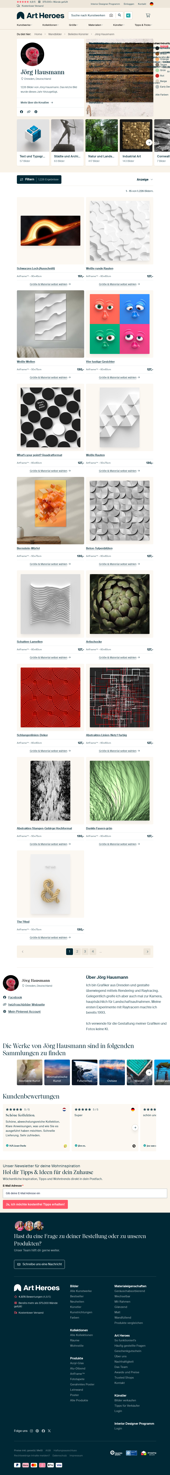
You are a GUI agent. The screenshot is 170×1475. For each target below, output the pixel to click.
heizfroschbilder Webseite (29, 112)
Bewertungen (32, 1296)
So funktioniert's (125, 1340)
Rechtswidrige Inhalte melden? (32, 1455)
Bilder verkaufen (125, 1400)
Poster (74, 1395)
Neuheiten (77, 1302)
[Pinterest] (37, 1431)
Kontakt (142, 4)
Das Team (121, 1367)
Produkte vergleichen (128, 1323)
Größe (72, 25)
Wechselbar (122, 1296)
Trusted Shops (124, 1378)
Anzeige (145, 180)
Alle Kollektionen (81, 1335)
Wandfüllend (122, 1318)
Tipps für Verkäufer (127, 1406)
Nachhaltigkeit (124, 1362)
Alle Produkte (79, 1400)
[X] (49, 1431)
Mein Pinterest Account (36, 112)
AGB (48, 1450)
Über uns (120, 1356)
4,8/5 (26, 1)
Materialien (94, 25)
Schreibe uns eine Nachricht (39, 1264)
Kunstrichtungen (81, 1312)
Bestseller (77, 1296)
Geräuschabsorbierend (129, 1291)
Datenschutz (59, 1455)
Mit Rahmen (122, 1302)
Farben (74, 1318)
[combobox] (88, 15)
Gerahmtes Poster (82, 1384)
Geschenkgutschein (127, 1351)
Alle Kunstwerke (81, 1291)
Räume (74, 1340)
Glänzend (120, 1307)
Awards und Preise (126, 1372)
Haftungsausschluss (65, 1450)
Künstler (117, 25)
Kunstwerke (24, 25)
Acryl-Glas (77, 1363)
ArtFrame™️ (77, 1374)
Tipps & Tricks (142, 25)
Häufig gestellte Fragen (130, 1346)
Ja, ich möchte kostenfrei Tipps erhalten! (35, 1204)
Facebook (22, 112)
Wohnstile (77, 1346)
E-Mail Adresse (13, 1185)
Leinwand (76, 1390)
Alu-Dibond (77, 1368)
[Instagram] (31, 1431)
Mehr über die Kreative (37, 102)
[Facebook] (43, 1431)
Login (118, 1411)
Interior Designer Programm (105, 4)
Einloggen (129, 4)
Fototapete (77, 1379)
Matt (117, 1312)
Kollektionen (49, 25)
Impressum (76, 1455)
